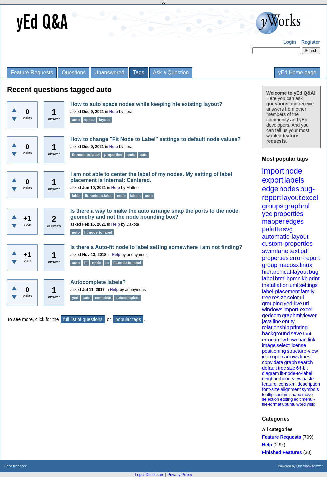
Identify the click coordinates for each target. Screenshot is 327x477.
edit (297, 399)
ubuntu (289, 404)
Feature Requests (32, 72)
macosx (288, 265)
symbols (310, 389)
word (301, 404)
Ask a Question (171, 72)
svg (288, 229)
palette (272, 229)
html (280, 278)
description (308, 384)
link (312, 339)
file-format (271, 404)
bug (313, 272)
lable (76, 196)
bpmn (294, 278)
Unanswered (109, 72)
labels (294, 180)
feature (269, 384)
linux (306, 265)
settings (308, 285)
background (276, 333)
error (267, 339)
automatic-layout (285, 236)
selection (270, 399)
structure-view (302, 351)
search (305, 362)
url (306, 303)
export (272, 180)
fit (86, 263)
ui (302, 297)
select (283, 345)
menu (307, 399)
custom (281, 394)
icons (282, 384)
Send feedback (15, 466)
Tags (138, 72)
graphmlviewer (299, 315)
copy (267, 362)
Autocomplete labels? (98, 282)
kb (305, 278)
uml (294, 285)
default (269, 368)
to (107, 263)
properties (275, 258)
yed (267, 213)
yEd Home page (297, 72)
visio (311, 404)
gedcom (271, 315)
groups (272, 206)
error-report (305, 258)
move (307, 394)
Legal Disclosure (149, 474)
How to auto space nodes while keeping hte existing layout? (146, 104)
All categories (277, 429)
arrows (291, 356)
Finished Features (282, 452)
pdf (304, 251)
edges (295, 221)
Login (289, 42)
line (277, 321)
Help (267, 444)
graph (290, 362)
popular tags (128, 319)
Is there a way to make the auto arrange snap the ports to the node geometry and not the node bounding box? (154, 214)
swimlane (275, 250)
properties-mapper (284, 217)
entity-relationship (279, 324)
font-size (271, 389)
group (269, 265)
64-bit (302, 368)
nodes (289, 189)
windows (272, 309)
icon (266, 356)
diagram (270, 373)
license (298, 345)
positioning (274, 351)
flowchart (297, 339)
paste (308, 378)
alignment (291, 389)
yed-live (293, 303)
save (296, 333)
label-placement (281, 291)
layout (291, 197)
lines (305, 356)
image (269, 345)
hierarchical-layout (285, 272)
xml (293, 384)
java (267, 321)
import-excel (297, 309)
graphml (297, 206)
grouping (272, 303)
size (291, 368)
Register (310, 42)
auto (76, 120)
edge (270, 189)
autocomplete (128, 298)
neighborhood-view (281, 378)
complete (103, 298)
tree (282, 368)
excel (310, 197)
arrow (279, 339)
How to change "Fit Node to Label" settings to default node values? (155, 139)
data (278, 362)
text (294, 250)
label (268, 278)
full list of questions (83, 319)
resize (279, 297)
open (277, 356)
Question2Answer (309, 466)
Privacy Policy (179, 474)
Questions (74, 72)
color (293, 297)
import (273, 170)
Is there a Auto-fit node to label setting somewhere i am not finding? (156, 247)
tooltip (268, 394)
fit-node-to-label (296, 373)
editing (286, 399)
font (307, 333)
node (293, 171)
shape (295, 394)
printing (299, 327)
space (89, 120)
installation (275, 285)
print (314, 278)
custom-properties (287, 243)
